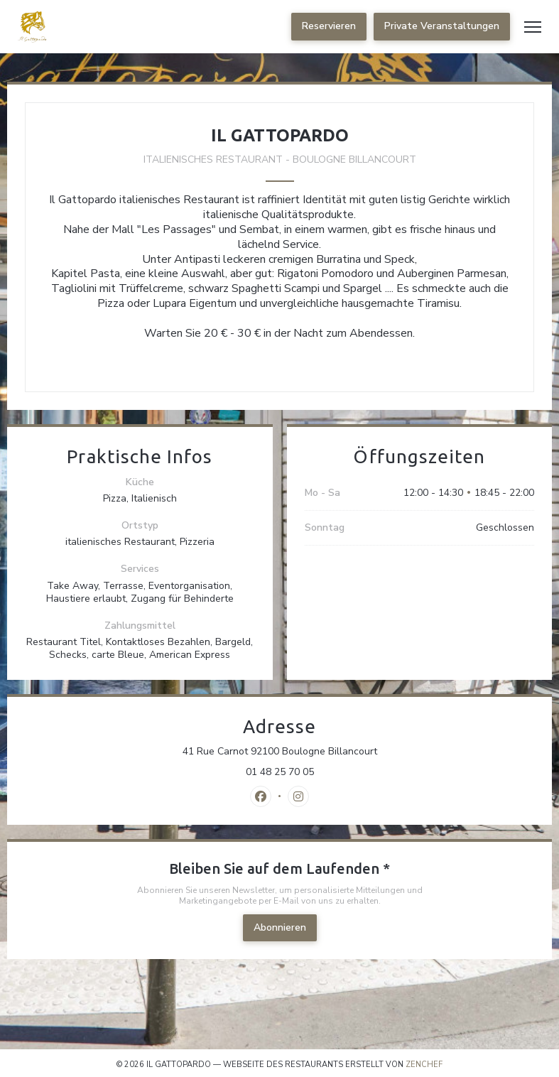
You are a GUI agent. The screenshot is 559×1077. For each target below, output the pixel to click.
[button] (532, 27)
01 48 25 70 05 (280, 772)
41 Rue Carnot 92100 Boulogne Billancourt (342, 751)
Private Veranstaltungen (441, 26)
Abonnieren (280, 927)
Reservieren (329, 26)
